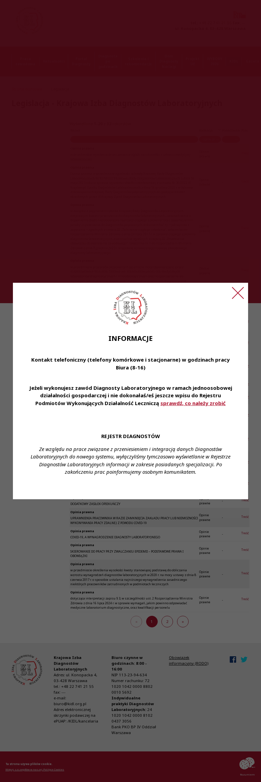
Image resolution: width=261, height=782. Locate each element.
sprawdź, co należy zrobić (193, 403)
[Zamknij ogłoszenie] (238, 293)
